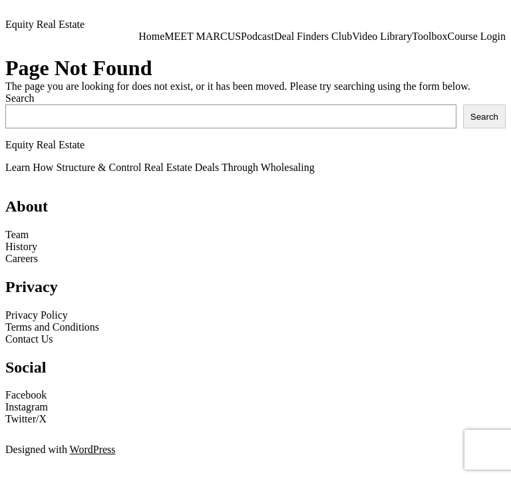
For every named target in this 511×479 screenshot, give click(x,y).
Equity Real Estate (45, 24)
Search (20, 98)
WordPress (93, 449)
